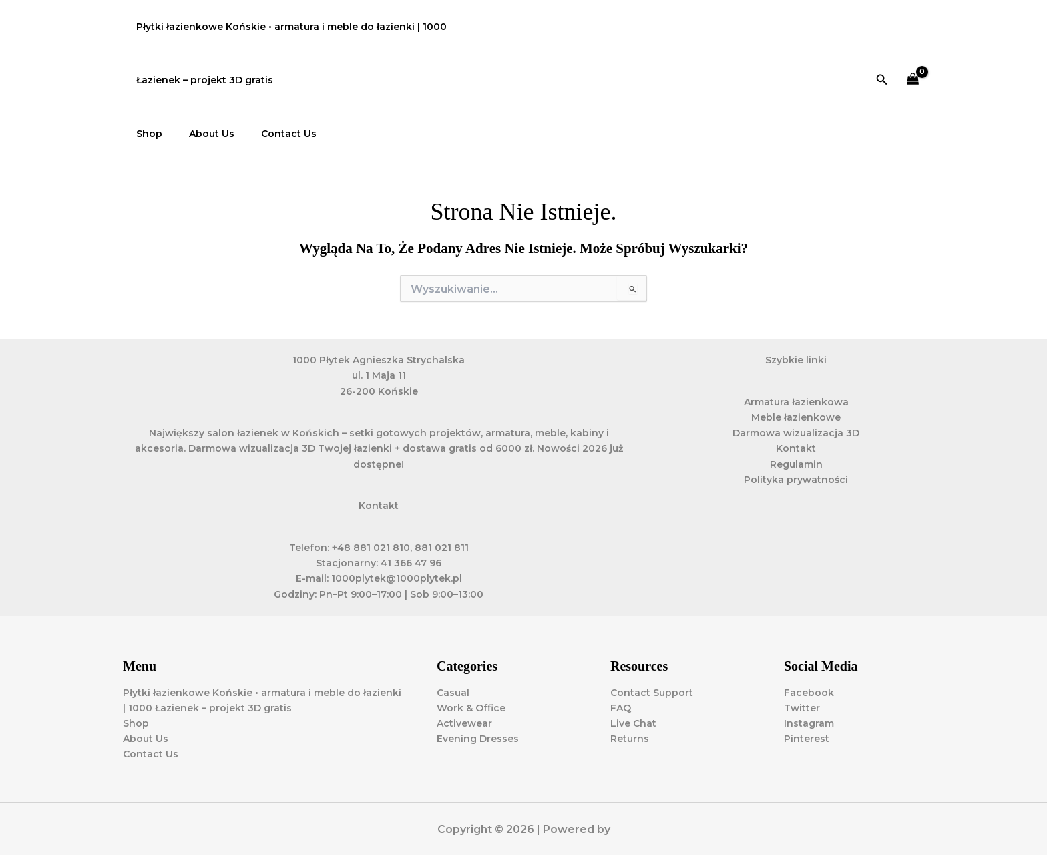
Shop (145, 134)
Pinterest (806, 739)
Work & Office (471, 708)
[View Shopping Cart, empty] (913, 80)
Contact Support (651, 693)
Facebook (809, 693)
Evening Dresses (478, 739)
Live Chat (633, 723)
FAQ (620, 708)
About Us (199, 134)
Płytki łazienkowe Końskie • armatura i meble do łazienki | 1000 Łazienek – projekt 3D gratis (287, 53)
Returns (629, 739)
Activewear (464, 723)
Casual (453, 693)
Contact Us (268, 134)
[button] (882, 80)
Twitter (802, 708)
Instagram (809, 723)
